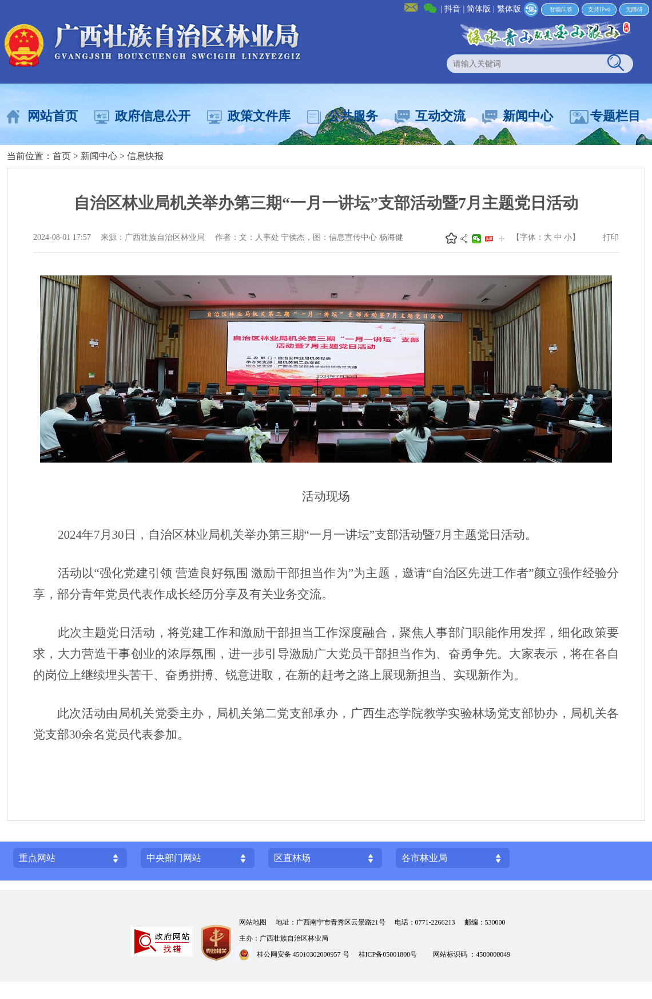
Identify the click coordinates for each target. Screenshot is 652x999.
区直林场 (292, 858)
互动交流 (440, 116)
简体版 (479, 9)
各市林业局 (424, 858)
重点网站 (37, 858)
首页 (62, 156)
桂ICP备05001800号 (391, 954)
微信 (476, 238)
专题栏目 (615, 116)
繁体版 (509, 9)
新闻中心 (528, 116)
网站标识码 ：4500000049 (471, 954)
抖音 (452, 9)
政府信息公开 (152, 116)
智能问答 (561, 9)
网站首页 (52, 116)
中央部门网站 (173, 858)
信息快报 (145, 156)
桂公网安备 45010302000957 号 (303, 954)
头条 (489, 238)
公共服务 (353, 116)
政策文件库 (259, 116)
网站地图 (253, 922)
